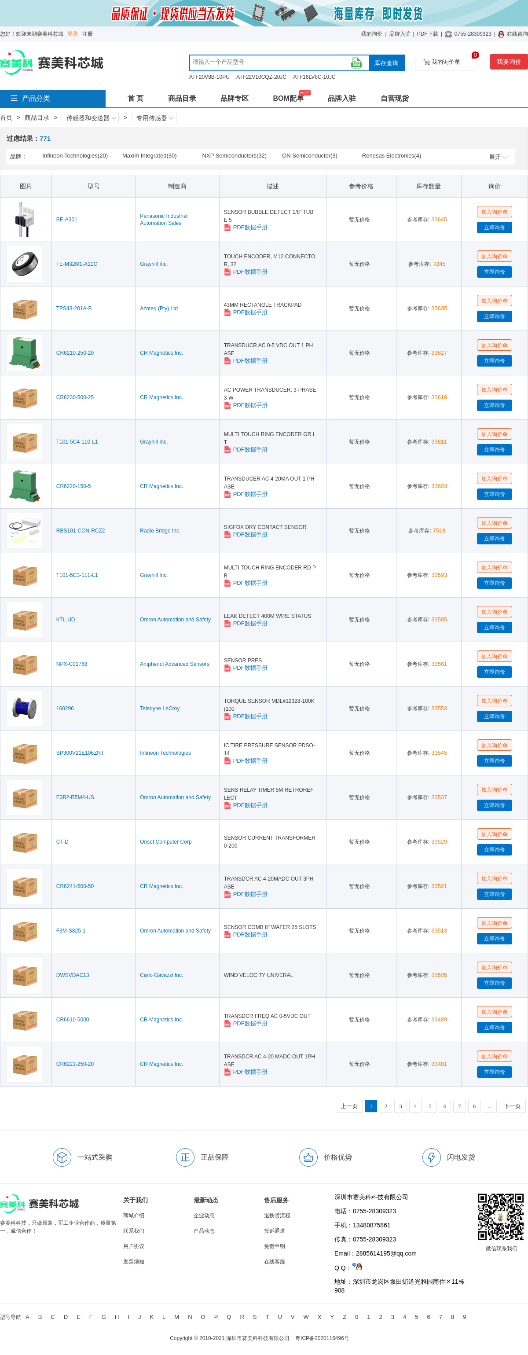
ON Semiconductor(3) (309, 155)
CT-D (62, 842)
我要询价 (509, 61)
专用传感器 (154, 117)
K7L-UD (65, 620)
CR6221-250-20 (75, 1064)
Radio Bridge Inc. (160, 531)
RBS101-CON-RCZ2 (80, 531)
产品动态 (204, 1231)
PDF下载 (427, 34)
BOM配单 (288, 98)
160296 (65, 708)
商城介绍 (133, 1215)
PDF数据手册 (246, 227)
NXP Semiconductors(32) (234, 155)
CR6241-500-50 (75, 886)
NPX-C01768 (72, 664)
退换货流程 (277, 1215)
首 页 (135, 98)
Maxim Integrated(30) (149, 155)
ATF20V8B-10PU (209, 77)
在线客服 (274, 1262)
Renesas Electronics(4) (391, 155)
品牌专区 (234, 98)
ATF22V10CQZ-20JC (261, 77)
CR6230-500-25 (75, 397)
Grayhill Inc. (154, 264)
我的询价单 (450, 60)
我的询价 (371, 34)
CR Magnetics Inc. (161, 353)
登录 (72, 34)
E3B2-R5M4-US (75, 797)
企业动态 (204, 1215)
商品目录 (182, 98)
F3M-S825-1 (71, 931)
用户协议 (133, 1246)
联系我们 (133, 1231)
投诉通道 (274, 1231)
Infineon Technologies (165, 753)
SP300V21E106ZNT (80, 753)
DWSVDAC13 (72, 975)
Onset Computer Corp (165, 842)
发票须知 (133, 1262)
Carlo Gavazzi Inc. (161, 975)
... (490, 1106)
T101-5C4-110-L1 (77, 442)
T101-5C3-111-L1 (77, 575)
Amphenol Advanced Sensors (174, 664)
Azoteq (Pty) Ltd (159, 308)
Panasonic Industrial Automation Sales (163, 219)
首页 (6, 117)
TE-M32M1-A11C (76, 264)
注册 (87, 34)
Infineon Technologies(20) (75, 155)
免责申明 (274, 1246)
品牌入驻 (400, 34)
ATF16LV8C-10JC (314, 77)
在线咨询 (517, 34)
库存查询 (386, 62)
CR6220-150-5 (73, 486)
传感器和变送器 (91, 117)
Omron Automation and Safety (175, 620)
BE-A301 (66, 220)
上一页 (349, 1106)
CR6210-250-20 (75, 353)
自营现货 (395, 98)
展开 (498, 157)
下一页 (512, 1106)
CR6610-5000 (72, 1020)
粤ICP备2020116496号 (322, 1338)
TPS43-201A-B (74, 308)
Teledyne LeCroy (160, 708)
